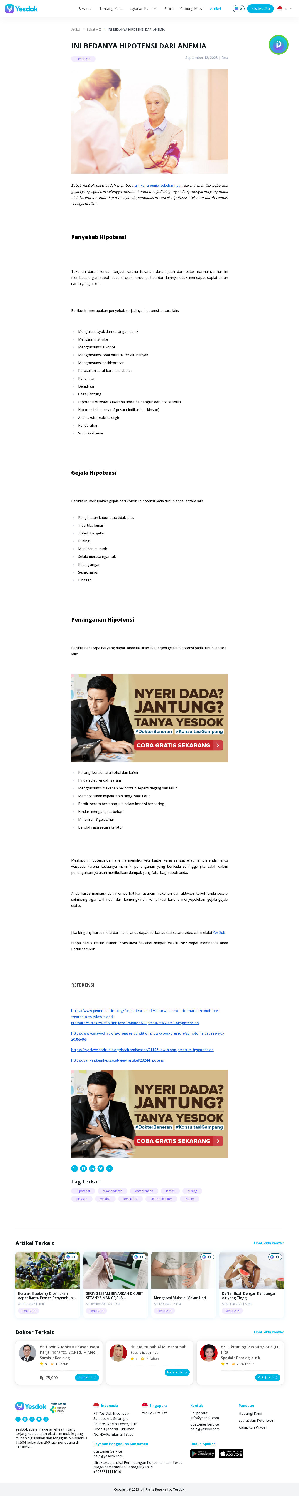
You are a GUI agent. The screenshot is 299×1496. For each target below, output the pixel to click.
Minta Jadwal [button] (177, 1372)
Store (168, 8)
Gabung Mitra (191, 8)
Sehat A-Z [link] (94, 29)
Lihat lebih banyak (269, 1243)
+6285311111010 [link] (107, 1471)
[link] (74, 1168)
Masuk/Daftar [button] (260, 9)
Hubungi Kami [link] (250, 1413)
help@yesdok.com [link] (205, 1429)
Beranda (85, 8)
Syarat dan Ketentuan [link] (256, 1420)
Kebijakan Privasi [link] (253, 1427)
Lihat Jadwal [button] (87, 1377)
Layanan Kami (143, 8)
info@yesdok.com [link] (204, 1417)
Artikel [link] (75, 29)
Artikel (215, 8)
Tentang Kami (110, 8)
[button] (47, 1285)
